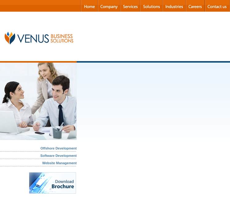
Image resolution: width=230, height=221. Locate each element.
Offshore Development (58, 148)
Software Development (58, 155)
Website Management (59, 163)
